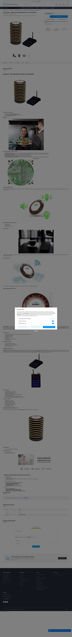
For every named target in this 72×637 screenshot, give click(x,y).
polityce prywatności (26, 313)
